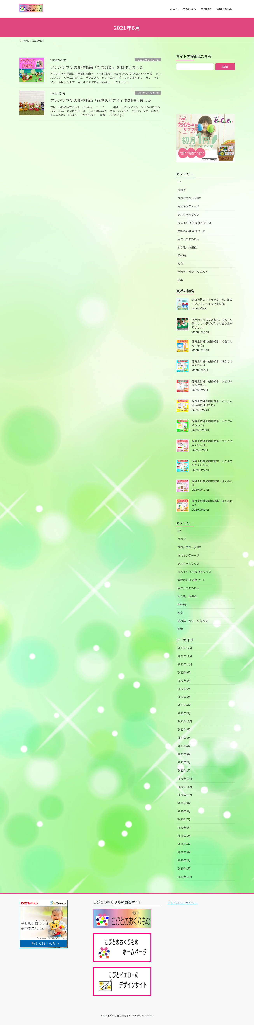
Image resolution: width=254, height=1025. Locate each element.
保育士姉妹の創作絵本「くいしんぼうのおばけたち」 (212, 403)
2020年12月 (185, 778)
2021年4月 (184, 746)
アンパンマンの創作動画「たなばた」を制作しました (97, 67)
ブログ (182, 190)
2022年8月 (184, 680)
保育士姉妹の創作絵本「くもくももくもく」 (212, 343)
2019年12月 (185, 876)
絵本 (180, 280)
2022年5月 (184, 697)
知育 (180, 263)
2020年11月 (185, 787)
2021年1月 (184, 770)
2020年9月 (184, 803)
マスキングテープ (188, 206)
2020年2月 (184, 860)
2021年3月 (184, 754)
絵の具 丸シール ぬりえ (193, 272)
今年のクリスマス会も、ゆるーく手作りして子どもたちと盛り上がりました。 (212, 323)
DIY (180, 182)
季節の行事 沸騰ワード (191, 231)
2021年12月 (185, 721)
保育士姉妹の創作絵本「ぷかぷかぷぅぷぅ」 (212, 423)
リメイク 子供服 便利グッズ (194, 223)
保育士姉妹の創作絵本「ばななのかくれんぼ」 (212, 363)
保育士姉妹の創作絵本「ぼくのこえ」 (212, 483)
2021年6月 (184, 729)
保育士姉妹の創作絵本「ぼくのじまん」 (212, 503)
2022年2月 (184, 713)
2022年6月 (184, 689)
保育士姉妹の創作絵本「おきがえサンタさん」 (212, 383)
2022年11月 (185, 656)
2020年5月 (184, 836)
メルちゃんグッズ (188, 215)
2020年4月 (184, 844)
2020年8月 (184, 811)
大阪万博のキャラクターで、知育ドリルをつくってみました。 (212, 301)
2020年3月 (184, 852)
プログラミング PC (148, 60)
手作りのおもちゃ (188, 239)
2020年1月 (184, 868)
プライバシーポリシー (182, 902)
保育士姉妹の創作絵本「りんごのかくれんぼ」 (212, 443)
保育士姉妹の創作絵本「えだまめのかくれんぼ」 (212, 463)
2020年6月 (184, 828)
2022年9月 (184, 672)
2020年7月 (184, 819)
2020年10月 (185, 795)
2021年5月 (184, 738)
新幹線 (182, 255)
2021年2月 (184, 762)
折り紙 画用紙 (187, 247)
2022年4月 (184, 705)
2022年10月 (185, 664)
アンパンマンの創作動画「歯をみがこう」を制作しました (100, 100)
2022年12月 (185, 648)
